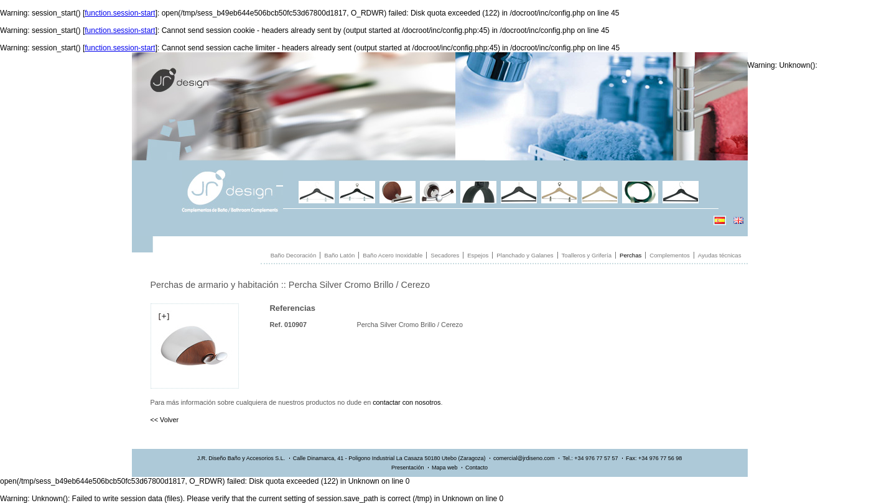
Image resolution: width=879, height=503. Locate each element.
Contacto (476, 467)
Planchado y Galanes (524, 255)
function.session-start (120, 13)
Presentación (407, 467)
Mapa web (445, 467)
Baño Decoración (294, 255)
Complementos (669, 255)
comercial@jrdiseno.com (524, 458)
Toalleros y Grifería (587, 255)
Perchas (630, 255)
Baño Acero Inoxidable (392, 255)
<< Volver (165, 419)
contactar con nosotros (406, 402)
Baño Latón (339, 255)
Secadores (444, 255)
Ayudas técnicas (720, 255)
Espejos (477, 255)
